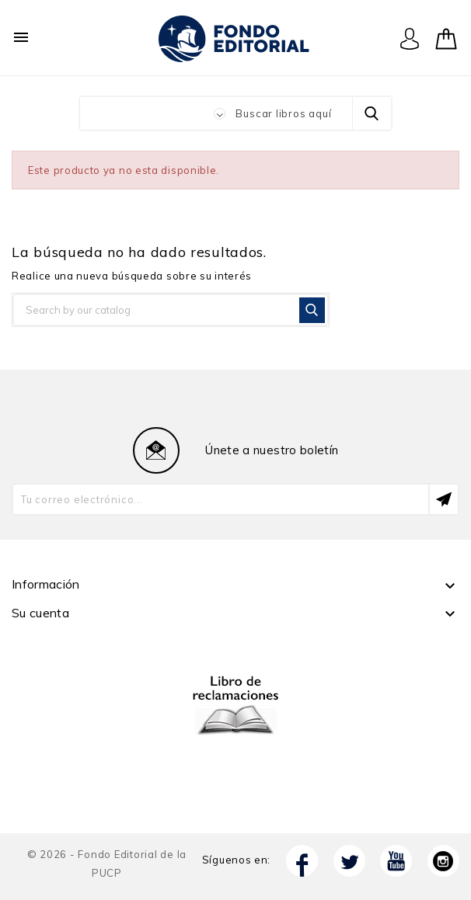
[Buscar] (170, 310)
